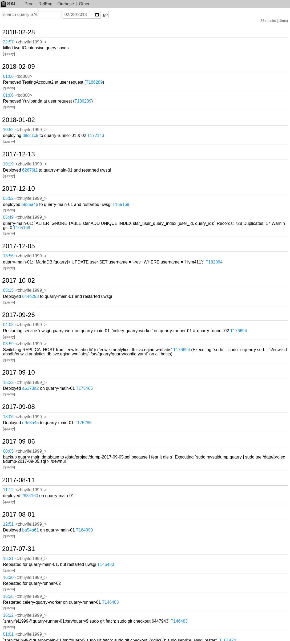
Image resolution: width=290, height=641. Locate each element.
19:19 (8, 164)
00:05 (8, 451)
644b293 (30, 296)
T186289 (94, 82)
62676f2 (30, 170)
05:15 (8, 290)
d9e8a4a (30, 422)
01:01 (8, 634)
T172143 (95, 135)
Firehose (65, 4)
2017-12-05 (18, 246)
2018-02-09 (18, 66)
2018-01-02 (18, 120)
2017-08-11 (18, 480)
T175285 (83, 422)
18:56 (8, 256)
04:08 (8, 324)
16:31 (8, 558)
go (105, 14)
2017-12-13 (18, 154)
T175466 (84, 388)
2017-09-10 (18, 372)
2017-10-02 (18, 280)
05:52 (8, 198)
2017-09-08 (18, 407)
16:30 (8, 577)
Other (84, 4)
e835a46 (30, 204)
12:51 (8, 524)
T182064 (214, 262)
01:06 (8, 76)
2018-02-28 (18, 32)
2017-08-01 (18, 514)
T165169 (120, 204)
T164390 (84, 530)
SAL (9, 3)
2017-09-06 (18, 441)
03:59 (8, 344)
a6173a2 (30, 388)
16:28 (8, 596)
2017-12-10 (18, 188)
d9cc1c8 (30, 135)
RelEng (45, 4)
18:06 (8, 417)
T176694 (238, 330)
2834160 (30, 495)
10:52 (8, 129)
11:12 (8, 490)
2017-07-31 (18, 549)
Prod (29, 4)
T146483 (105, 564)
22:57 (8, 42)
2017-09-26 (18, 315)
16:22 (8, 382)
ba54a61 (30, 530)
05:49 (8, 217)
